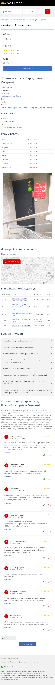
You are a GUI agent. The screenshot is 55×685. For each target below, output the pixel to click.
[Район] (34, 11)
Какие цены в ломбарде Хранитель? (17, 368)
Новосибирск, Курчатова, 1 (21, 325)
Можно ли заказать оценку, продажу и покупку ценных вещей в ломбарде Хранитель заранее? (27, 391)
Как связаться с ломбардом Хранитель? (18, 347)
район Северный (24, 108)
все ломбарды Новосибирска (37, 415)
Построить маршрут (10, 254)
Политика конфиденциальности (20, 662)
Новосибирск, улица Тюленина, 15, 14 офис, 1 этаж (21, 307)
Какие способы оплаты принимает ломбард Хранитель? (25, 375)
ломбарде (22, 411)
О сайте (35, 662)
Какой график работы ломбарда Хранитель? (20, 353)
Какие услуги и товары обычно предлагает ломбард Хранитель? (23, 382)
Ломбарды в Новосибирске (11, 96)
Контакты (5, 662)
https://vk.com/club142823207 (11, 128)
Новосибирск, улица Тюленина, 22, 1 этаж (19, 299)
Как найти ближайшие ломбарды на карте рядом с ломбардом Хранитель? (23, 361)
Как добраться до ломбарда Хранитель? (18, 341)
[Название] (11, 11)
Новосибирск (12, 108)
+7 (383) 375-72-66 (7, 121)
